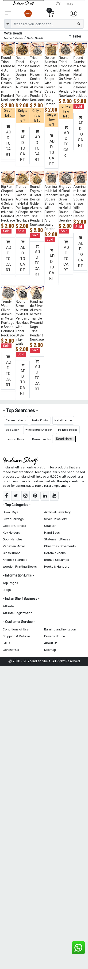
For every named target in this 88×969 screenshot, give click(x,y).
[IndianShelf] (23, 3)
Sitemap (50, 650)
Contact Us (11, 650)
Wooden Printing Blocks (20, 566)
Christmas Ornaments (60, 546)
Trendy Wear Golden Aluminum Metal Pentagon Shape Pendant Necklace (23, 203)
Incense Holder (16, 439)
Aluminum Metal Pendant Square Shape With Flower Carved (80, 201)
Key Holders (11, 532)
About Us (50, 643)
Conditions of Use (16, 629)
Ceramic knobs (55, 553)
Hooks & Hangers (56, 566)
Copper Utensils (14, 526)
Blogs (7, 590)
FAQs (6, 643)
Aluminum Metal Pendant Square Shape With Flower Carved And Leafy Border (51, 208)
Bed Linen (12, 429)
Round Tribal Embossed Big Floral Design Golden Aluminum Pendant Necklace (8, 79)
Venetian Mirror (14, 546)
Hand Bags (52, 532)
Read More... (65, 439)
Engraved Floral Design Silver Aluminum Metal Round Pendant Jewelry (65, 203)
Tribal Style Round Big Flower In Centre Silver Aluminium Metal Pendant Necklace (37, 79)
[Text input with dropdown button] (47, 24)
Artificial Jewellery (57, 512)
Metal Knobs (40, 420)
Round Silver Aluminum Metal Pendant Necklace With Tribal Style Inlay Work (23, 323)
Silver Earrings (13, 519)
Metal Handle (63, 420)
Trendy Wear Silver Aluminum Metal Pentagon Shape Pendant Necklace (8, 318)
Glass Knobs (11, 553)
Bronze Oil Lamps (56, 560)
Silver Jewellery (55, 519)
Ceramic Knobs (16, 420)
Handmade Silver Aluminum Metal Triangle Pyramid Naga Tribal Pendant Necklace (37, 321)
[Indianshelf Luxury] (64, 3)
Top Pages (10, 583)
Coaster (50, 526)
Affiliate (8, 606)
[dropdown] (7, 24)
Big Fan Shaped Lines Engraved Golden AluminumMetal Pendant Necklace (8, 203)
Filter (75, 36)
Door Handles (13, 539)
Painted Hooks (67, 429)
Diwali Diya (10, 512)
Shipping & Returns (17, 636)
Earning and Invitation (60, 629)
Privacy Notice (54, 636)
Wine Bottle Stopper (38, 429)
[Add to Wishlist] (10, 52)
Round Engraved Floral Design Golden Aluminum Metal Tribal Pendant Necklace (37, 206)
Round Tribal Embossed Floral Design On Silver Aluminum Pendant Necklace (66, 77)
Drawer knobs (41, 439)
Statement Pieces (57, 539)
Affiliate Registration (17, 613)
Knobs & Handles (15, 560)
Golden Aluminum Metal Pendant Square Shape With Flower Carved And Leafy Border (51, 81)
